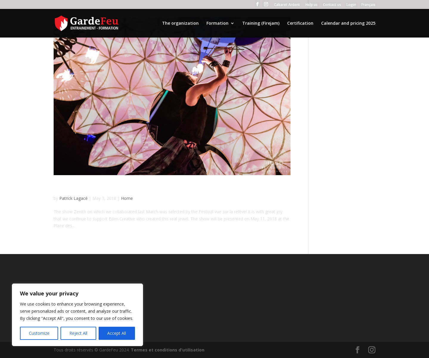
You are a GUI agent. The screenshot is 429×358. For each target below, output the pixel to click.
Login (351, 5)
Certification (300, 23)
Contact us (332, 5)
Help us (311, 5)
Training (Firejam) (260, 23)
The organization (180, 23)
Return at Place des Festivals (104, 188)
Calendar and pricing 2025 (348, 23)
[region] (77, 315)
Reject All (78, 333)
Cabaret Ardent (287, 5)
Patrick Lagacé (73, 198)
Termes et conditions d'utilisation (167, 350)
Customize (39, 333)
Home (127, 198)
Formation (217, 23)
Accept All (116, 333)
